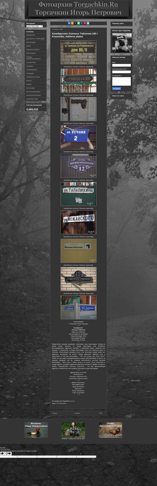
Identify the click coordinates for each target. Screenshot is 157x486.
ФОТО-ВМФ (30, 88)
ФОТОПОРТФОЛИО (33, 95)
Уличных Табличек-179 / (78, 376)
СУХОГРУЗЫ (31, 62)
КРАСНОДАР (31, 42)
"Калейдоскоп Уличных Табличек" (71, 366)
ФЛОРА (29, 84)
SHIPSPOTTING (32, 99)
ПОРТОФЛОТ (31, 53)
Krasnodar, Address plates (78, 378)
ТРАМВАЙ (30, 73)
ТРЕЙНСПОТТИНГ (33, 77)
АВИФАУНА (30, 35)
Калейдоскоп (78, 374)
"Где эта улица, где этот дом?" (92, 356)
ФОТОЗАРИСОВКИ (33, 92)
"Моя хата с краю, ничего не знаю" (76, 362)
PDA (100, 413)
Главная (77, 413)
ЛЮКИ (28, 46)
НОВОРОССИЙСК (33, 50)
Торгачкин (78, 389)
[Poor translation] (8, 453)
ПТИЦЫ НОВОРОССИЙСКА (33, 58)
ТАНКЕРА (29, 66)
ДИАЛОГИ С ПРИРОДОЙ (35, 39)
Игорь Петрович (78, 391)
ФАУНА (29, 81)
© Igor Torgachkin (78, 393)
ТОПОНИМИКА (61, 403)
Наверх (54, 413)
